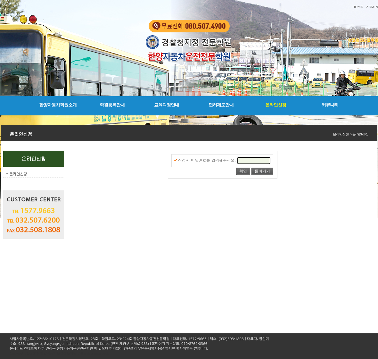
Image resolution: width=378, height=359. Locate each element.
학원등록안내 (112, 105)
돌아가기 (262, 171)
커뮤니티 (330, 105)
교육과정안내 (166, 105)
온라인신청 (275, 105)
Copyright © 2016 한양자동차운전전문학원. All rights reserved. (59, 353)
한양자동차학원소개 (58, 105)
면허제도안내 (221, 105)
